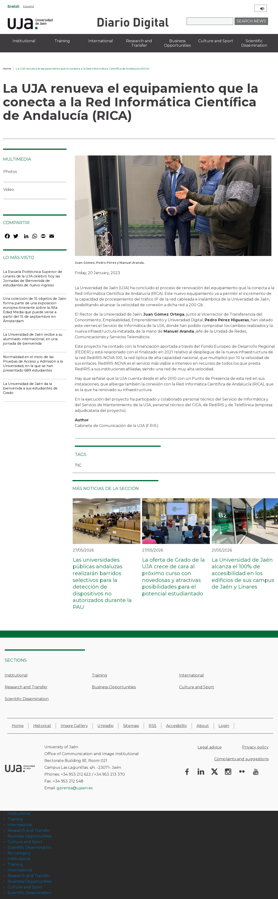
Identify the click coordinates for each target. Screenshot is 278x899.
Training (99, 675)
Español (28, 6)
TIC (78, 465)
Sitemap (131, 725)
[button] (173, 207)
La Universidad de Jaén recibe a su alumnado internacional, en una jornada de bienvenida (32, 339)
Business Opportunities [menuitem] (177, 43)
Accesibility (176, 725)
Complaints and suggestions (241, 759)
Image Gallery (74, 725)
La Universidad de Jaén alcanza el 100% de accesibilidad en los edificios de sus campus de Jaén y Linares (243, 573)
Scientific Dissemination (27, 699)
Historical (42, 725)
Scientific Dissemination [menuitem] (254, 43)
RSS (152, 725)
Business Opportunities (114, 687)
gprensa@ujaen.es (75, 788)
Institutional (16, 675)
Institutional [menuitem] (24, 41)
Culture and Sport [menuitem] (215, 41)
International (191, 675)
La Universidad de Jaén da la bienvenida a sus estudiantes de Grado (30, 388)
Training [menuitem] (62, 41)
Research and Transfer (26, 687)
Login (224, 725)
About (203, 725)
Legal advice (209, 747)
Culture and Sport (196, 687)
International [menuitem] (100, 41)
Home (7, 68)
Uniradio (105, 725)
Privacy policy (255, 747)
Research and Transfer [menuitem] (139, 43)
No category (19, 853)
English (13, 6)
